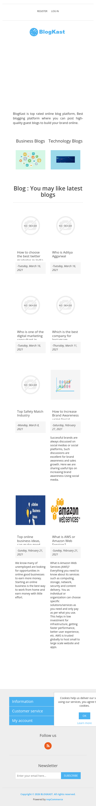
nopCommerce (54, 799)
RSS (48, 745)
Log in (55, 11)
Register (42, 11)
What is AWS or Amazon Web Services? (63, 541)
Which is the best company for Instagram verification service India (65, 339)
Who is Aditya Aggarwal (62, 254)
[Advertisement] (48, 76)
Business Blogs (30, 141)
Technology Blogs (66, 141)
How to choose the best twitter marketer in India (30, 256)
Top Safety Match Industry (30, 413)
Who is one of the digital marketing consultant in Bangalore (30, 338)
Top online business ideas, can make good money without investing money (29, 544)
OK (84, 716)
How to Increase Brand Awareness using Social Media (65, 417)
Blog (20, 188)
